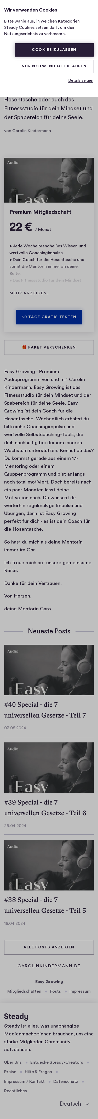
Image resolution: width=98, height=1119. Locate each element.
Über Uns (13, 1062)
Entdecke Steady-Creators (56, 1062)
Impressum (80, 991)
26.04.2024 (15, 826)
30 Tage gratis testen (49, 317)
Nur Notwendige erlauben (54, 66)
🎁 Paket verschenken (49, 347)
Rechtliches (15, 1091)
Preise (10, 1072)
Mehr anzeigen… (30, 293)
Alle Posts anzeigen (49, 947)
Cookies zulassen (54, 50)
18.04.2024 (14, 923)
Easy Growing (49, 982)
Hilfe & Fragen (38, 1072)
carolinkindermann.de (49, 966)
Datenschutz (65, 1081)
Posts (55, 991)
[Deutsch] (74, 1104)
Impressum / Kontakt (24, 1081)
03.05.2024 (15, 728)
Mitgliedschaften (24, 991)
